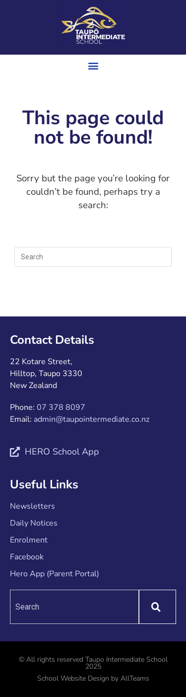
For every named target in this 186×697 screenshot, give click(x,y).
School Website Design (73, 678)
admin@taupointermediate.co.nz (91, 419)
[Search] (157, 607)
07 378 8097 (61, 407)
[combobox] (74, 607)
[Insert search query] (93, 257)
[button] (93, 65)
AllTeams (135, 678)
